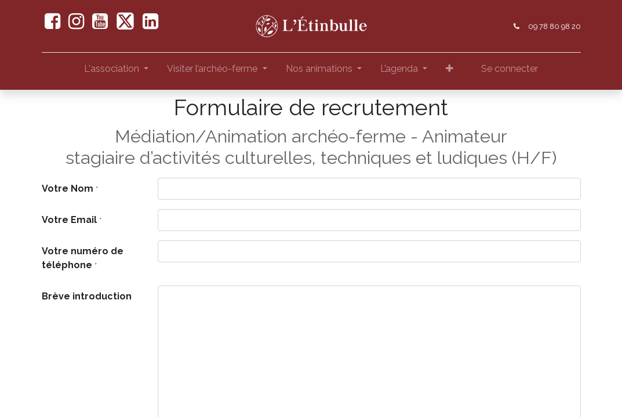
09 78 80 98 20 (554, 26)
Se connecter (509, 68)
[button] (449, 71)
